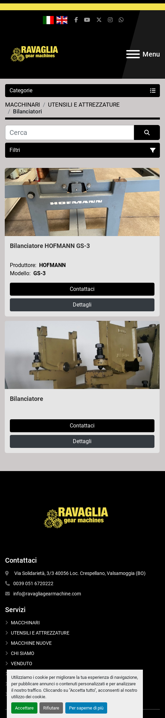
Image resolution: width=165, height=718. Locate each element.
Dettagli (82, 304)
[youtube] (87, 20)
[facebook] (76, 20)
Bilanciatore (26, 398)
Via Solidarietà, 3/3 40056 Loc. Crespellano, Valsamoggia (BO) (80, 573)
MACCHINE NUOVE (31, 643)
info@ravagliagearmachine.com (47, 593)
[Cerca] (69, 132)
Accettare (24, 708)
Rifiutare (51, 708)
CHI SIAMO (22, 653)
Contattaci (82, 289)
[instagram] (110, 20)
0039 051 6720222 (33, 583)
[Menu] (133, 54)
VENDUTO (21, 663)
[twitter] (99, 20)
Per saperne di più (86, 708)
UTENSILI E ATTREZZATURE (40, 633)
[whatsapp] (121, 20)
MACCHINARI (25, 622)
